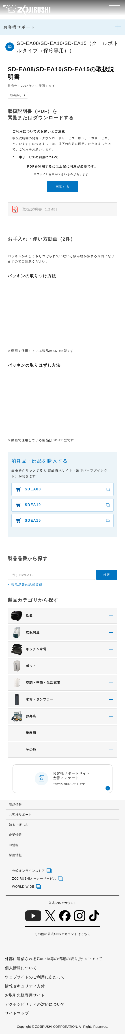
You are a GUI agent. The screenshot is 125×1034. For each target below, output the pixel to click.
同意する (63, 186)
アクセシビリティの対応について (35, 1004)
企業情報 (15, 834)
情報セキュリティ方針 (25, 986)
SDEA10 (33, 505)
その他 (23, 749)
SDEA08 (33, 489)
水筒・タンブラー (32, 699)
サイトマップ (17, 1013)
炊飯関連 (25, 632)
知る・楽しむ (18, 824)
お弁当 (23, 716)
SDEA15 (33, 520)
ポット (23, 666)
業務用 (23, 733)
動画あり (16, 95)
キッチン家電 (28, 649)
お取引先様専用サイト (25, 995)
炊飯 (22, 615)
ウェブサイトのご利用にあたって (35, 977)
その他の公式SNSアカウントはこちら (62, 934)
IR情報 (14, 845)
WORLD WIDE (23, 886)
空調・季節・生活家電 (35, 682)
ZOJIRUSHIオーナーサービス (34, 878)
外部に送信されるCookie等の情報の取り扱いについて (53, 958)
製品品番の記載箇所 (26, 584)
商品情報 (15, 804)
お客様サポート (19, 27)
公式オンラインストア (28, 870)
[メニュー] (114, 9)
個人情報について (21, 968)
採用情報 (15, 855)
